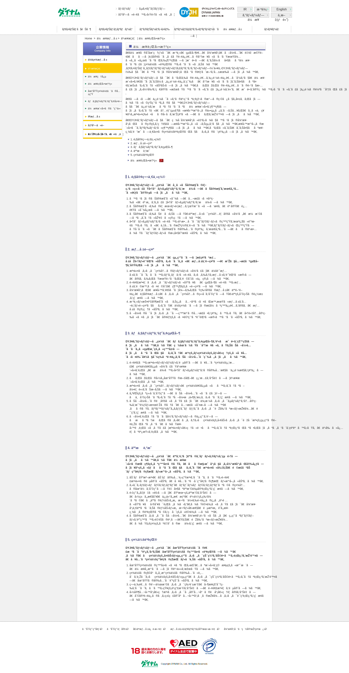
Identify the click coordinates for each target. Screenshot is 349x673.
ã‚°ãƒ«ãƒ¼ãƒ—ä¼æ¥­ (253, 16)
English (281, 9)
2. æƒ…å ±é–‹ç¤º (141, 143)
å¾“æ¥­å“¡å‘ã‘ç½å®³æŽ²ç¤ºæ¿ (244, 629)
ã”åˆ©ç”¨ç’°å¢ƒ (90, 629)
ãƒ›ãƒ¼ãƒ (125, 8)
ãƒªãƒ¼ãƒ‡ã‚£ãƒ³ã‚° (193, 32)
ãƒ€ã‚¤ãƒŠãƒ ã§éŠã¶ (76, 29)
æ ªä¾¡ (262, 9)
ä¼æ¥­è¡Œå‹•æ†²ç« (100, 83)
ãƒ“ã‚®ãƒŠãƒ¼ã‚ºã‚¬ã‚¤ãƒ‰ (155, 29)
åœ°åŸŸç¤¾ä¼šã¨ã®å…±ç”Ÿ (104, 93)
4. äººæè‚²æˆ (141, 150)
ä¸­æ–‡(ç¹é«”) (281, 16)
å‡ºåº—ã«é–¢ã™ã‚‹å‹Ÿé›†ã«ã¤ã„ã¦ (146, 14)
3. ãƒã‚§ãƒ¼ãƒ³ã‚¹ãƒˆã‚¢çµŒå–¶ (152, 147)
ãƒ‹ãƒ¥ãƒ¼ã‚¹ (271, 29)
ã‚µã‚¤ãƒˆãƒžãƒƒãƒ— (152, 8)
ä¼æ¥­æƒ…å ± (232, 29)
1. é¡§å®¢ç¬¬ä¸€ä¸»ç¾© (146, 139)
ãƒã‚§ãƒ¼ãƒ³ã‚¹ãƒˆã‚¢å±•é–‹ (105, 101)
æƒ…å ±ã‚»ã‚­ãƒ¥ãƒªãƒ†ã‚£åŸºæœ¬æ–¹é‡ (193, 629)
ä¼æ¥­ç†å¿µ (97, 76)
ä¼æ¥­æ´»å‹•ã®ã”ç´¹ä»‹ (104, 108)
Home (88, 38)
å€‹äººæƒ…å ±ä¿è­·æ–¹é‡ (148, 629)
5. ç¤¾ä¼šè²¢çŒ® (142, 154)
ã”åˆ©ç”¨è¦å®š (116, 629)
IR (245, 9)
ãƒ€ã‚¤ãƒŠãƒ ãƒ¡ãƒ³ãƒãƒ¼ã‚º (115, 29)
